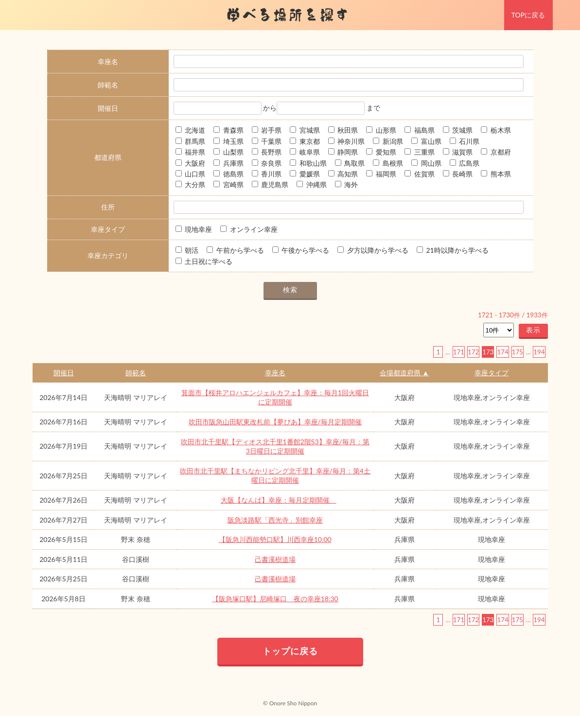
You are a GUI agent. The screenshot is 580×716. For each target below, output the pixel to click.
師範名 (135, 372)
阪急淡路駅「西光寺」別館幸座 (275, 520)
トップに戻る (290, 651)
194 (539, 352)
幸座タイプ (492, 372)
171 (458, 352)
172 (473, 352)
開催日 (63, 372)
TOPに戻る (528, 15)
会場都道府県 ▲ (404, 372)
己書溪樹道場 (275, 559)
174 (502, 352)
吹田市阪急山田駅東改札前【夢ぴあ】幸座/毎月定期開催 (275, 422)
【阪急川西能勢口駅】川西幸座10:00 (275, 539)
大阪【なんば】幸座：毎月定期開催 (278, 500)
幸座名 (275, 372)
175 (517, 352)
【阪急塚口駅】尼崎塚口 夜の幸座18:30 (275, 598)
